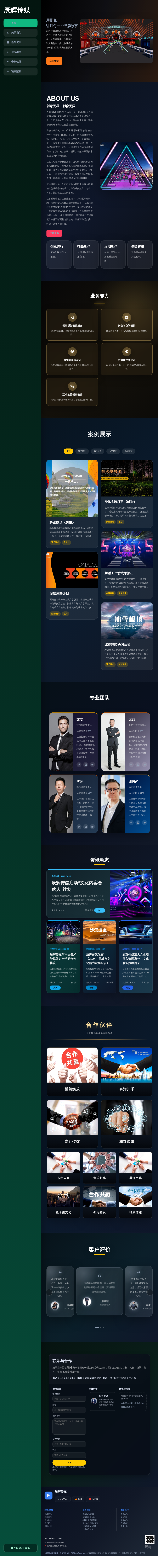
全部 (68, 451)
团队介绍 (48, 1526)
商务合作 (124, 1514)
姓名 (54, 1450)
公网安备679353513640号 (110, 1553)
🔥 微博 (78, 1499)
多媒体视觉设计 (89, 1514)
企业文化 (124, 1526)
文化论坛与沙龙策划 (90, 1523)
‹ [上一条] (49, 1292)
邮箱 (54, 1405)
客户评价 (48, 1523)
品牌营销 (128, 451)
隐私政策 (125, 1553)
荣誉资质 (124, 1517)
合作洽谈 (124, 1523)
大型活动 (113, 451)
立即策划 (54, 61)
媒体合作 (124, 1520)
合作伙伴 (48, 1520)
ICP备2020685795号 (93, 1553)
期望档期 (56, 1439)
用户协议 (133, 1553)
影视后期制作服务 (90, 1526)
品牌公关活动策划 (90, 1520)
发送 (69, 1462)
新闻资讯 (48, 1514)
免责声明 (141, 1553)
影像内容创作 (88, 1529)
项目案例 (48, 1517)
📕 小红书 (93, 1499)
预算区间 (56, 1394)
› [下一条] (149, 1292)
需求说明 (56, 1416)
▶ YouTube (62, 1499)
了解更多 (54, 233)
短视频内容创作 (89, 1517)
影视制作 (97, 451)
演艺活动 (82, 451)
